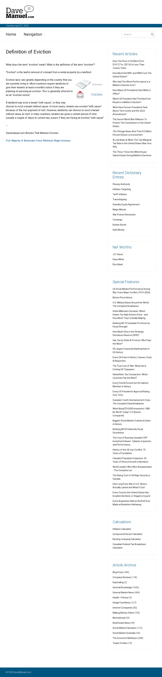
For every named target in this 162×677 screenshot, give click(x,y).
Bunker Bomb (119, 224)
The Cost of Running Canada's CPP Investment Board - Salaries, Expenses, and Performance (132, 441)
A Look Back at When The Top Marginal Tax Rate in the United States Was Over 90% (132, 143)
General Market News (123, 592)
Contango (117, 219)
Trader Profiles (120, 643)
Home (11, 34)
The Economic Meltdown (125, 638)
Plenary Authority (121, 184)
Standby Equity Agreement (126, 204)
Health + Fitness (120, 597)
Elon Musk (118, 264)
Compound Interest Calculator (128, 534)
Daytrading (118, 582)
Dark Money (119, 230)
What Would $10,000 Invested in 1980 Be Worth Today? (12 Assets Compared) (131, 412)
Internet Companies (122, 607)
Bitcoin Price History (122, 297)
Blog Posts (118, 572)
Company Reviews (122, 577)
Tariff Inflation (120, 194)
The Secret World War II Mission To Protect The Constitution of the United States (132, 123)
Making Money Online (123, 612)
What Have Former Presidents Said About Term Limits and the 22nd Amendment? (130, 111)
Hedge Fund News (122, 602)
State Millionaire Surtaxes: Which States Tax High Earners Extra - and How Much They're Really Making (130, 314)
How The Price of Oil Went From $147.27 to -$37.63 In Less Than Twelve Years (128, 64)
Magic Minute (119, 209)
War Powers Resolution (124, 214)
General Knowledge (122, 587)
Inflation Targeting (122, 189)
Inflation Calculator (122, 529)
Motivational (119, 618)
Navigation (33, 34)
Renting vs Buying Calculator (127, 539)
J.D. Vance (118, 254)
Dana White (118, 259)
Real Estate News (121, 623)
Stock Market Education (124, 628)
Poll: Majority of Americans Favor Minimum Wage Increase (38, 140)
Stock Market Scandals (124, 633)
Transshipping (120, 199)
